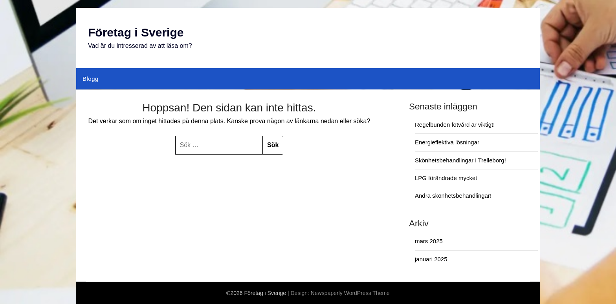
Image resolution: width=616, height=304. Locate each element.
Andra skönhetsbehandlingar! (453, 195)
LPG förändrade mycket (446, 178)
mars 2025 (429, 241)
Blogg (90, 78)
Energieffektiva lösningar (447, 142)
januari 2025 (431, 259)
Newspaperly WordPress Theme (350, 293)
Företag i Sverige (135, 32)
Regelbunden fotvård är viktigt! (455, 124)
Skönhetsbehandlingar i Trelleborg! (460, 160)
